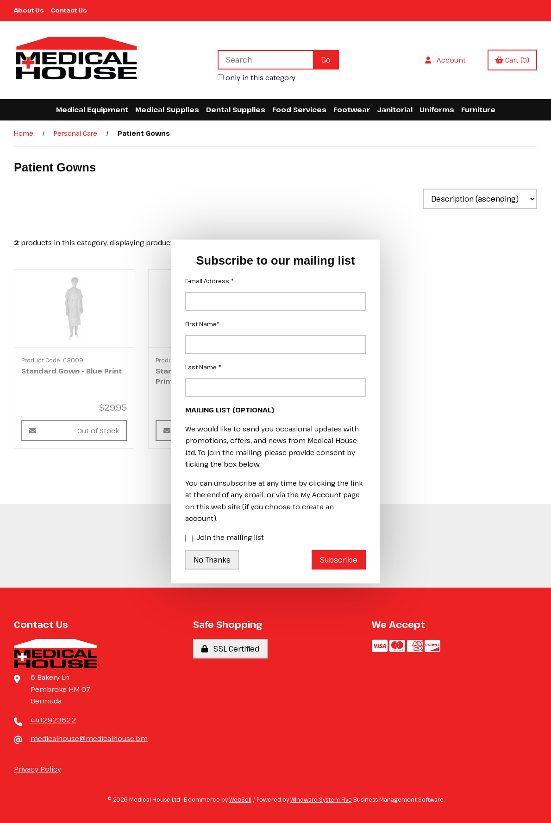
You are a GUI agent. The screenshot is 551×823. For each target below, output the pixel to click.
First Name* (202, 324)
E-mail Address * (209, 281)
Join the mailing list (224, 538)
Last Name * (203, 367)
